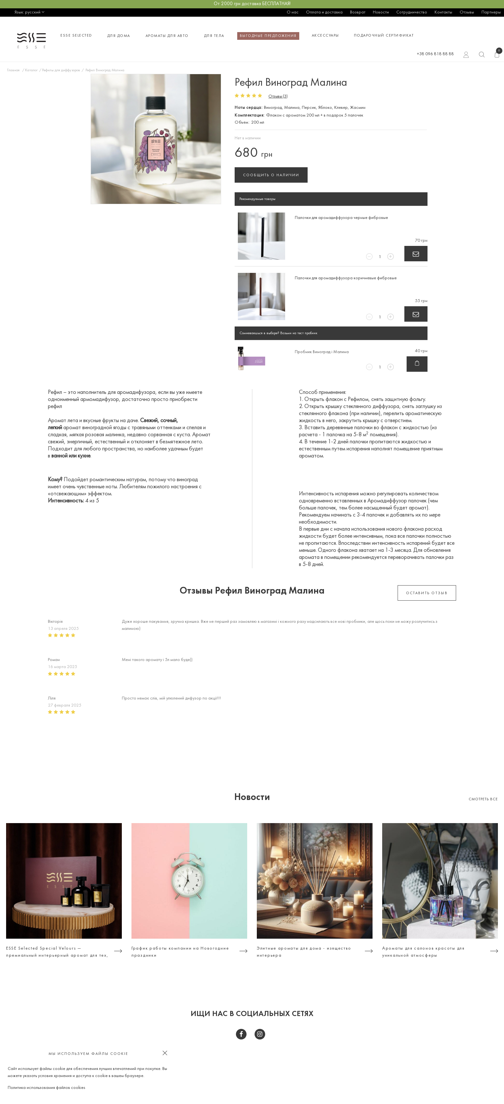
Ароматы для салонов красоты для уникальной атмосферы (423, 952)
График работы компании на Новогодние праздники (180, 952)
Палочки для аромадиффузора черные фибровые (341, 218)
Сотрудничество (411, 12)
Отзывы (467, 12)
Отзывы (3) (277, 96)
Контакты (443, 12)
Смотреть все (483, 799)
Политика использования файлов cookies (46, 1088)
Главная (13, 70)
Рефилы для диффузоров (61, 70)
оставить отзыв (427, 593)
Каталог (31, 70)
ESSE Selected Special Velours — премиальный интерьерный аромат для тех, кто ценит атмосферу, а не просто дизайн (57, 952)
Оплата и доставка (324, 12)
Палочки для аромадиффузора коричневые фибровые (346, 278)
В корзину (416, 253)
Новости (381, 12)
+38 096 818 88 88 (435, 54)
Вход (466, 55)
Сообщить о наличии (271, 175)
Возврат (357, 12)
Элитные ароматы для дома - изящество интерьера (304, 952)
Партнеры (491, 12)
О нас (293, 12)
